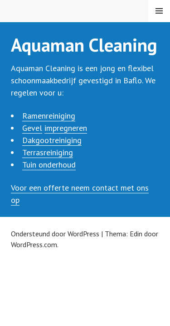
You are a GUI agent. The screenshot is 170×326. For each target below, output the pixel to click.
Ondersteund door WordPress (55, 233)
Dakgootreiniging (52, 140)
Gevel (32, 128)
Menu (159, 10)
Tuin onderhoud (49, 164)
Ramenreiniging (48, 115)
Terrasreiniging (47, 152)
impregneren (65, 128)
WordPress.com (34, 244)
